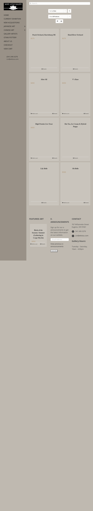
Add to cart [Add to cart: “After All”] (35, 113)
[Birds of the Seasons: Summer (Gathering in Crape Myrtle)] (38, 225)
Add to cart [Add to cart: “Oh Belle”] (66, 202)
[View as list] (61, 21)
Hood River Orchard (75, 35)
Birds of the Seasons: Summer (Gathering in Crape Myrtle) (38, 234)
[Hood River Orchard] (75, 30)
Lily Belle (43, 169)
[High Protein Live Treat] (44, 119)
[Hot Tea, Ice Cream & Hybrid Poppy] (75, 119)
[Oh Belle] (75, 164)
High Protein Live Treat (44, 124)
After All (44, 79)
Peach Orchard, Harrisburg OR (44, 35)
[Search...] (59, 3)
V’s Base (75, 79)
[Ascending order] (69, 11)
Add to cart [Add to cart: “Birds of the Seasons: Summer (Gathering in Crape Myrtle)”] (34, 244)
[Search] (30, 3)
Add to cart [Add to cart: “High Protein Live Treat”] (35, 158)
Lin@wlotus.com (13, 59)
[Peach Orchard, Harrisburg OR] (44, 30)
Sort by (53, 11)
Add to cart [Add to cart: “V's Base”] (66, 113)
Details (44, 69)
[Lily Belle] (44, 164)
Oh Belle (75, 169)
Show (54, 16)
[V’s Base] (75, 74)
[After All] (44, 74)
